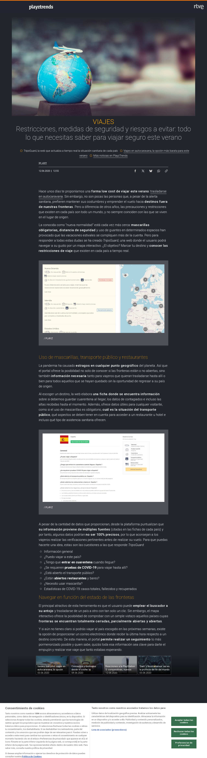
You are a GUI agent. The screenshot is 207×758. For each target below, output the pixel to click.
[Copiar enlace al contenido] (166, 170)
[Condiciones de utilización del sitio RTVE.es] (21, 730)
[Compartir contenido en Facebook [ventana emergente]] (135, 170)
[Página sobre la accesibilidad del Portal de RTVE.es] (131, 730)
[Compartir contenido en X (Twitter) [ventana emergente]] (143, 170)
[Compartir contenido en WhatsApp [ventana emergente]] (158, 170)
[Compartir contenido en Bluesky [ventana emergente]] (151, 170)
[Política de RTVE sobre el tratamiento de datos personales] (49, 730)
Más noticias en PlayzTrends (110, 155)
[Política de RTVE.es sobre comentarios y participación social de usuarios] (21, 732)
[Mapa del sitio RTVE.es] (158, 730)
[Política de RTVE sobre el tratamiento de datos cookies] (76, 730)
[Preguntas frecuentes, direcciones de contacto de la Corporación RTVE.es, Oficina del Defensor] (185, 730)
